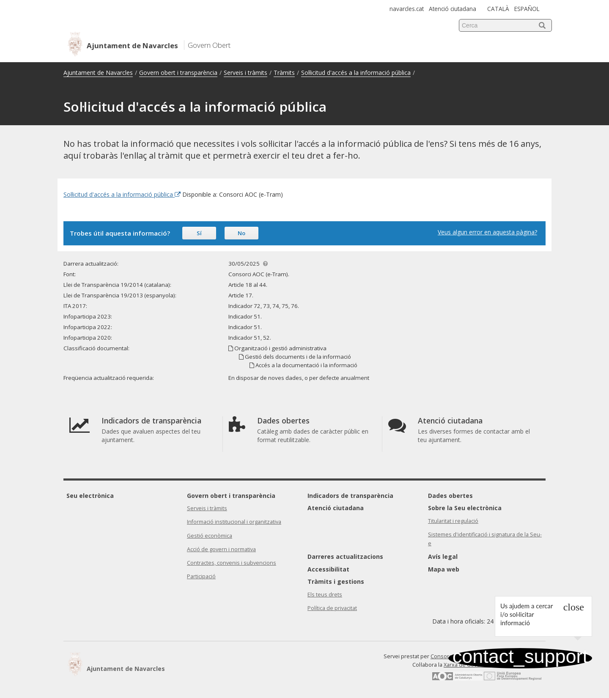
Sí (199, 233)
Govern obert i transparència (178, 73)
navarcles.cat (407, 9)
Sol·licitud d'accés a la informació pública (356, 73)
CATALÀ (498, 9)
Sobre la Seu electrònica (465, 508)
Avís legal (443, 556)
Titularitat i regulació (453, 521)
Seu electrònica (90, 496)
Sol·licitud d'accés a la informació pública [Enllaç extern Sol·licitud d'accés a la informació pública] (122, 194)
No (241, 233)
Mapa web (443, 569)
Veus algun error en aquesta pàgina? (487, 232)
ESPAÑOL (527, 9)
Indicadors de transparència (350, 496)
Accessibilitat (328, 569)
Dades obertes (450, 496)
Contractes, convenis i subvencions (231, 562)
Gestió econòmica (209, 535)
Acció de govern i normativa (221, 549)
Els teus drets (324, 594)
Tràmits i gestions (335, 581)
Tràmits (284, 73)
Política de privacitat (332, 608)
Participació (201, 576)
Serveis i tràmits (245, 73)
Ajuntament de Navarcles (98, 73)
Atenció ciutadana (452, 9)
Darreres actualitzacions (345, 556)
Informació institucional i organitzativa (234, 521)
